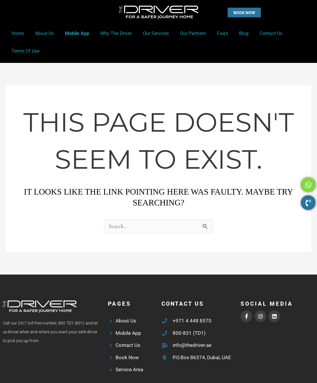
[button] (232, 12)
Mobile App (73, 33)
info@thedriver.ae (192, 328)
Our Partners (184, 33)
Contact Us (257, 33)
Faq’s (211, 33)
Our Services (149, 33)
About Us (42, 33)
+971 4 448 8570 (192, 303)
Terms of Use (292, 33)
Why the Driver (110, 33)
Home (17, 33)
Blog (231, 33)
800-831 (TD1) (189, 316)
